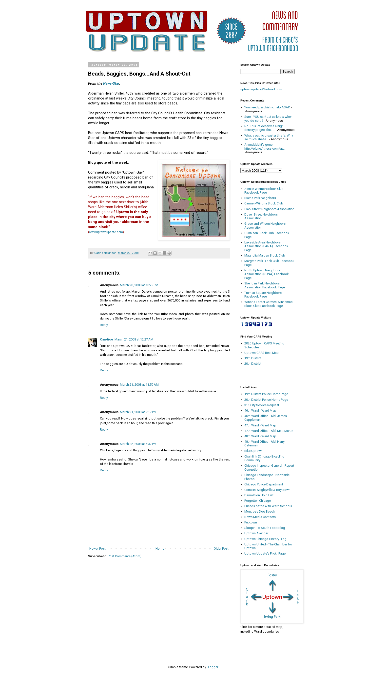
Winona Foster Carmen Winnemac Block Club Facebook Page (268, 304)
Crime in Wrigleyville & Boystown (267, 490)
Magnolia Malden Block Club (264, 255)
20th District (252, 363)
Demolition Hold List (258, 495)
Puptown (250, 522)
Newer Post (97, 548)
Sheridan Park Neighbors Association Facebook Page (264, 285)
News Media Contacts (260, 517)
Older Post (221, 548)
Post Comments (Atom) (124, 556)
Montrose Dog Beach (259, 511)
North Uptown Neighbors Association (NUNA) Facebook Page (266, 274)
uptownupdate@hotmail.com (261, 89)
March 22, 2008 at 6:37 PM (138, 444)
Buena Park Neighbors (260, 198)
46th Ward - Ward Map (260, 410)
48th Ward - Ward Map (260, 436)
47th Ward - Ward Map (260, 425)
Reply (104, 325)
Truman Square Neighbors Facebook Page (263, 295)
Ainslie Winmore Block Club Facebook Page (264, 191)
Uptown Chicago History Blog (265, 539)
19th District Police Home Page (266, 394)
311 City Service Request (261, 405)
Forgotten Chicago (257, 500)
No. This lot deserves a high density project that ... (264, 128)
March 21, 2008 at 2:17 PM (138, 412)
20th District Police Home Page (266, 399)
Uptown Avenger (256, 533)
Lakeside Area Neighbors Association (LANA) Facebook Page (266, 246)
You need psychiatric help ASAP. (267, 107)
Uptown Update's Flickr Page (265, 553)
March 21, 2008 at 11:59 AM (139, 384)
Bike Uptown (253, 451)
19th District (252, 358)
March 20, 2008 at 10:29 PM (139, 285)
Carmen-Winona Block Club (263, 203)
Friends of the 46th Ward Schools (268, 506)
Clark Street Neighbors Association (269, 209)
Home (159, 548)
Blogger (212, 667)
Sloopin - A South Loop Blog (264, 528)
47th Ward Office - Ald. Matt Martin (268, 431)
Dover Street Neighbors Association (261, 216)
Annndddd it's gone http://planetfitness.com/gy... (264, 146)
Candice (106, 339)
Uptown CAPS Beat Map (261, 353)
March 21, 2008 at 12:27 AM (134, 339)
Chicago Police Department (263, 484)
